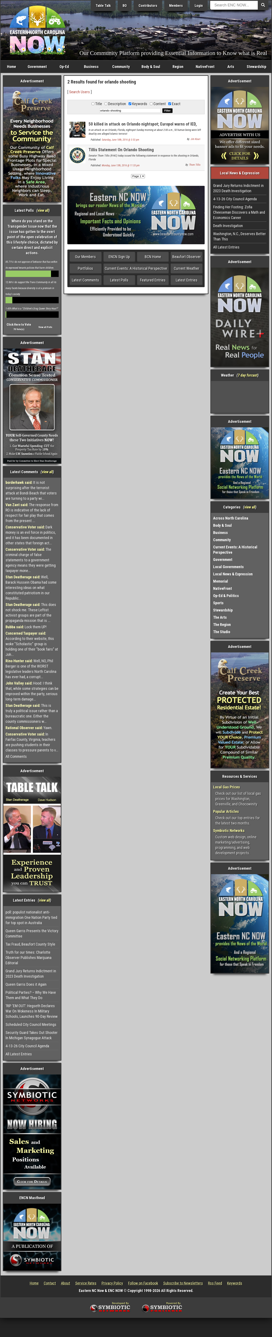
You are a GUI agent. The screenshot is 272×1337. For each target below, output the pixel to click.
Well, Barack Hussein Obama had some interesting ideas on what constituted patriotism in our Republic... (31, 587)
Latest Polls (119, 280)
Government (37, 66)
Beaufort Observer (186, 256)
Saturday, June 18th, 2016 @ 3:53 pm (120, 139)
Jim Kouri (195, 139)
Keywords (234, 1283)
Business (91, 66)
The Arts (220, 617)
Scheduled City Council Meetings (31, 1024)
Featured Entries (153, 280)
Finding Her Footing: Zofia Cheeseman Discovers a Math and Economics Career (239, 212)
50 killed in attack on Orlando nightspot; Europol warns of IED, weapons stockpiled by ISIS (143, 126)
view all (43, 210)
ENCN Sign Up (119, 256)
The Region (222, 624)
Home (11, 66)
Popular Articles (226, 811)
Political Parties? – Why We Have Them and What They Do (31, 995)
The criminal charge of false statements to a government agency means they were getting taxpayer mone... (31, 560)
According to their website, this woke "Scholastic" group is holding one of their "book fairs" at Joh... (32, 644)
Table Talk (103, 6)
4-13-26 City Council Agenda (27, 1046)
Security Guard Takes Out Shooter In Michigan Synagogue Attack (32, 1035)
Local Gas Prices (226, 787)
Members (176, 6)
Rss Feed (215, 1283)
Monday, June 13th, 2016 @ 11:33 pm (121, 165)
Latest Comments (85, 280)
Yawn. (29, 728)
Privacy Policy (112, 1283)
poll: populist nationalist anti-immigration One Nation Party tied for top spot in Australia (31, 917)
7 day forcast (247, 375)
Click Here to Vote (19, 324)
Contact (50, 1283)
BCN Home (153, 256)
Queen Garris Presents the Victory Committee (32, 933)
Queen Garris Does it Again (26, 984)
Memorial (220, 581)
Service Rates (85, 1283)
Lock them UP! (26, 627)
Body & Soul (151, 66)
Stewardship (256, 66)
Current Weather (186, 268)
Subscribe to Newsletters (183, 1283)
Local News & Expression (233, 574)
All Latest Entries (19, 1054)
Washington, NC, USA (240, 397)
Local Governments (228, 567)
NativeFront (205, 66)
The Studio (221, 632)
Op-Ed (64, 66)
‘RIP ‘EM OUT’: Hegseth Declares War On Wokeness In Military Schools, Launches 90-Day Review (32, 1011)
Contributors (148, 6)
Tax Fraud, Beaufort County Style (30, 944)
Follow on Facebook (143, 1283)
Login (199, 6)
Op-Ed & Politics (226, 595)
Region (178, 66)
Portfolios (85, 268)
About (65, 1283)
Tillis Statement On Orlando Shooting (121, 149)
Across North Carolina (230, 518)
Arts (230, 66)
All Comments (16, 756)
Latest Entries (186, 280)
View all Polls (45, 327)
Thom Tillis (194, 164)
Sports (218, 603)
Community (121, 66)
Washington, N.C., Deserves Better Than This (239, 236)
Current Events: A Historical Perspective (136, 268)
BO (125, 6)
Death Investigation (228, 225)
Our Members (85, 256)
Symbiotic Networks (229, 830)
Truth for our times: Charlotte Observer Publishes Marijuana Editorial (28, 957)
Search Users (79, 92)
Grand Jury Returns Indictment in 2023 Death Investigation (31, 973)
